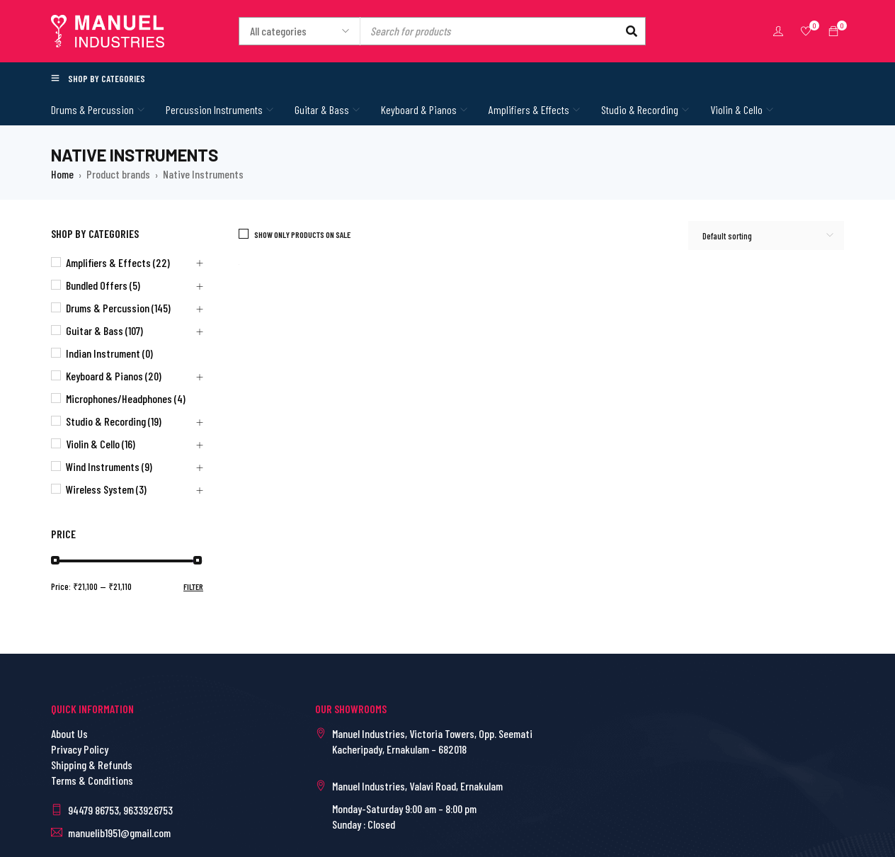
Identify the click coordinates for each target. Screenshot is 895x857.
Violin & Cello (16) (100, 443)
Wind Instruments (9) (109, 466)
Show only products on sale (302, 234)
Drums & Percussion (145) (118, 307)
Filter (193, 586)
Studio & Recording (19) (113, 421)
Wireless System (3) (106, 489)
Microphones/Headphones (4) (126, 398)
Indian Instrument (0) (109, 353)
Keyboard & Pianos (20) (113, 375)
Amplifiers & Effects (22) (118, 262)
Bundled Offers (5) (103, 285)
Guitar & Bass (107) (104, 330)
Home (62, 174)
